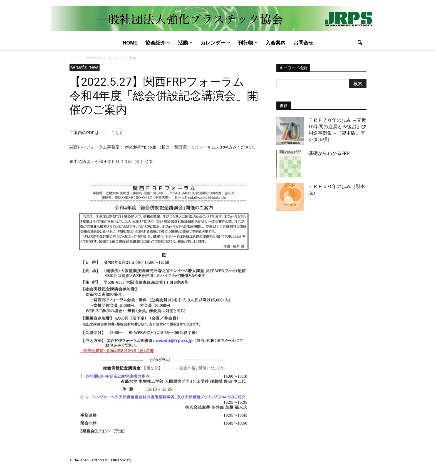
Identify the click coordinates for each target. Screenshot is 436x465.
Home (130, 43)
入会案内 (276, 43)
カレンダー (215, 43)
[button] (359, 43)
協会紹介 (157, 43)
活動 (185, 43)
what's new (84, 67)
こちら (117, 132)
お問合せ (303, 43)
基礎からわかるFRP (329, 153)
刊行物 (247, 43)
